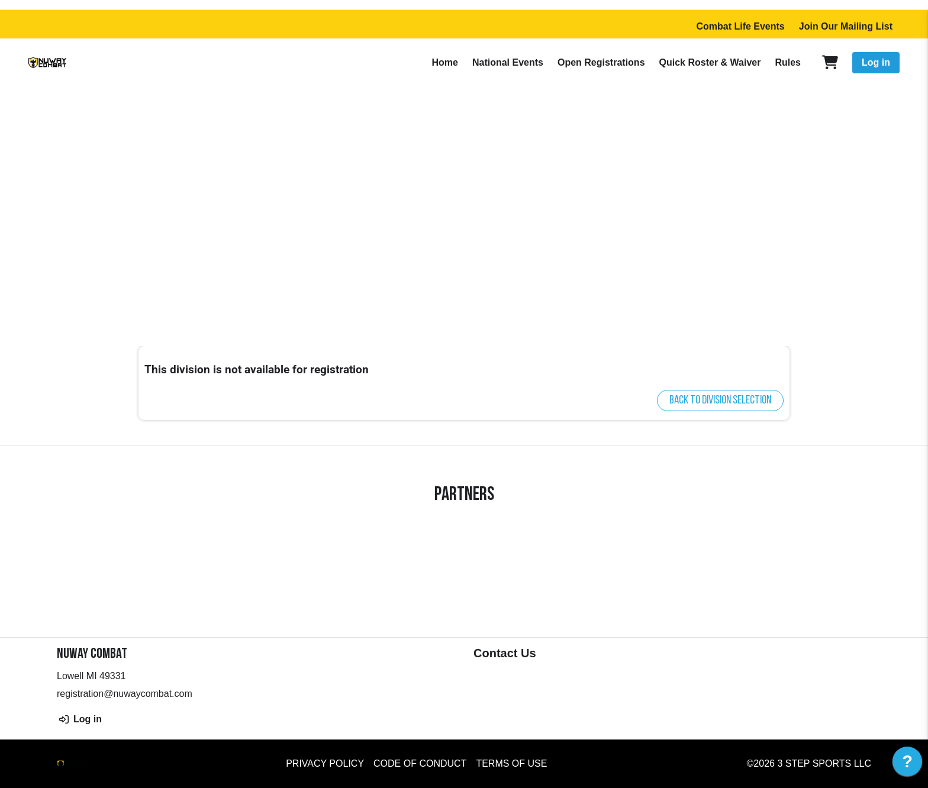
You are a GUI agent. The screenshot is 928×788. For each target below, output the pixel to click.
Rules (788, 62)
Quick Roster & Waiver (710, 62)
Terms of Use (511, 763)
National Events (507, 62)
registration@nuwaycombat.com (124, 694)
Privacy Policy (325, 763)
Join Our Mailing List (845, 26)
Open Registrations (601, 62)
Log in (876, 62)
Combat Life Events (740, 26)
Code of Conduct (419, 763)
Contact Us (504, 653)
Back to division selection (720, 400)
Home (444, 62)
